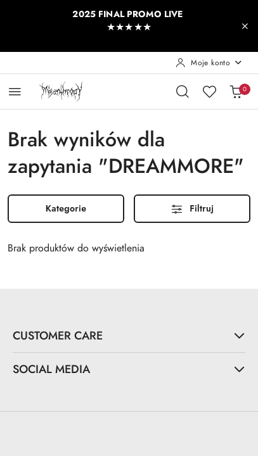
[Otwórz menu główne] (15, 91)
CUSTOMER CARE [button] (129, 335)
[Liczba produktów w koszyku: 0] (236, 91)
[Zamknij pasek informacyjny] (244, 26)
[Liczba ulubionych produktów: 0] (209, 91)
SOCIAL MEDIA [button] (129, 369)
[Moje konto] (209, 62)
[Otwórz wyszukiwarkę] (183, 91)
